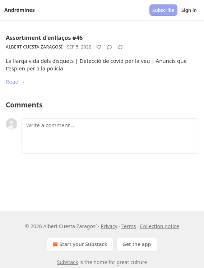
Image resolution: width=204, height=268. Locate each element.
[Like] (98, 47)
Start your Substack (79, 244)
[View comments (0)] (109, 47)
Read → (15, 81)
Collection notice (159, 226)
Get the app (136, 244)
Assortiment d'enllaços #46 (44, 38)
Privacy (109, 226)
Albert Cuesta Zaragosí (34, 47)
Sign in (189, 10)
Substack (67, 262)
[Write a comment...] (110, 135)
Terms (128, 226)
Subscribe (163, 10)
